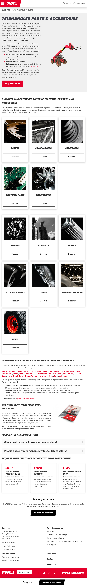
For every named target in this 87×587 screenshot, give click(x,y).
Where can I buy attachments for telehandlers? (30, 442)
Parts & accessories (55, 528)
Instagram (54, 573)
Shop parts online (12, 83)
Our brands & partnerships (57, 535)
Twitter (44, 573)
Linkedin (49, 573)
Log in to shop (30, 582)
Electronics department (10, 557)
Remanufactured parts (55, 538)
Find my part (52, 544)
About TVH (51, 564)
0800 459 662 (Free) (8, 542)
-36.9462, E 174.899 (8, 550)
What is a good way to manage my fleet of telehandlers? (35, 450)
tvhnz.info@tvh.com (8, 546)
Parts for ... (51, 531)
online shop (34, 66)
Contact (50, 559)
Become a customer (52, 582)
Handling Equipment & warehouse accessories (64, 541)
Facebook (39, 573)
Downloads (51, 553)
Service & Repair (8, 553)
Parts (7, 10)
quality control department (26, 398)
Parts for (16, 10)
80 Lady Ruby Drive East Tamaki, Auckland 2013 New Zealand (11, 536)
